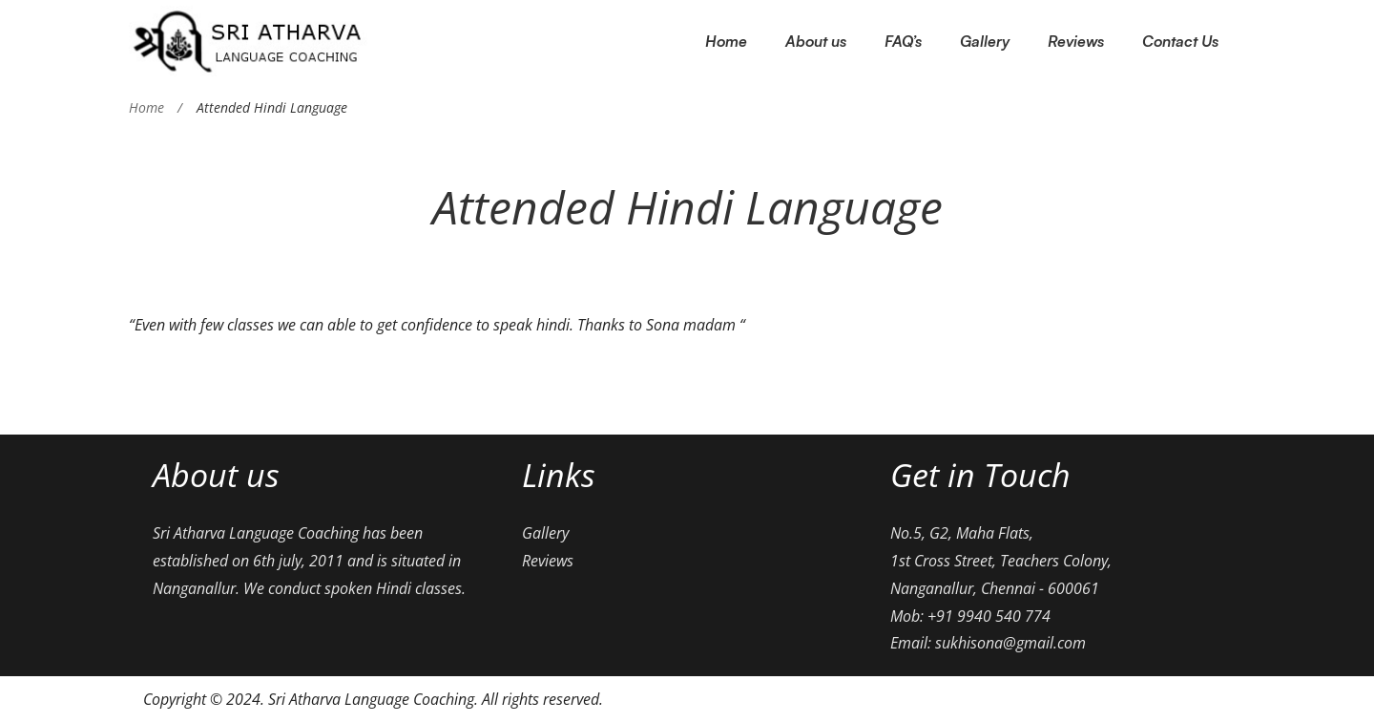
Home (146, 107)
